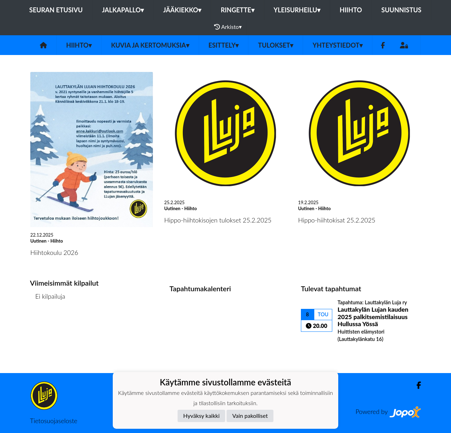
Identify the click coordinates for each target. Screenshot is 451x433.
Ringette (237, 10)
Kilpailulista (49, 323)
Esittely (224, 45)
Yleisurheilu (297, 10)
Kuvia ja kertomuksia (150, 45)
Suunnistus (401, 10)
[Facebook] (382, 45)
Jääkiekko (182, 10)
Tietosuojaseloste (53, 421)
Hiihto (351, 10)
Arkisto (228, 27)
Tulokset (275, 45)
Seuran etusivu (56, 10)
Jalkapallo (123, 10)
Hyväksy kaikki (201, 415)
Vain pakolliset (250, 415)
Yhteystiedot (338, 45)
